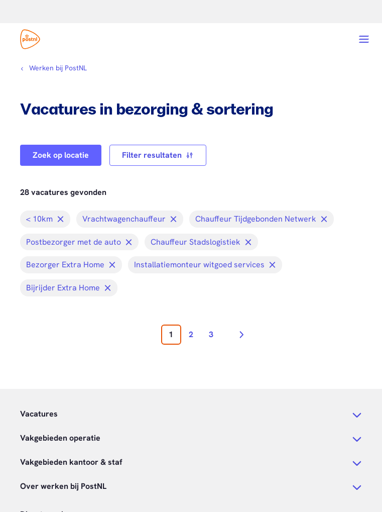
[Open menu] (364, 39)
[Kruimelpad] (53, 67)
